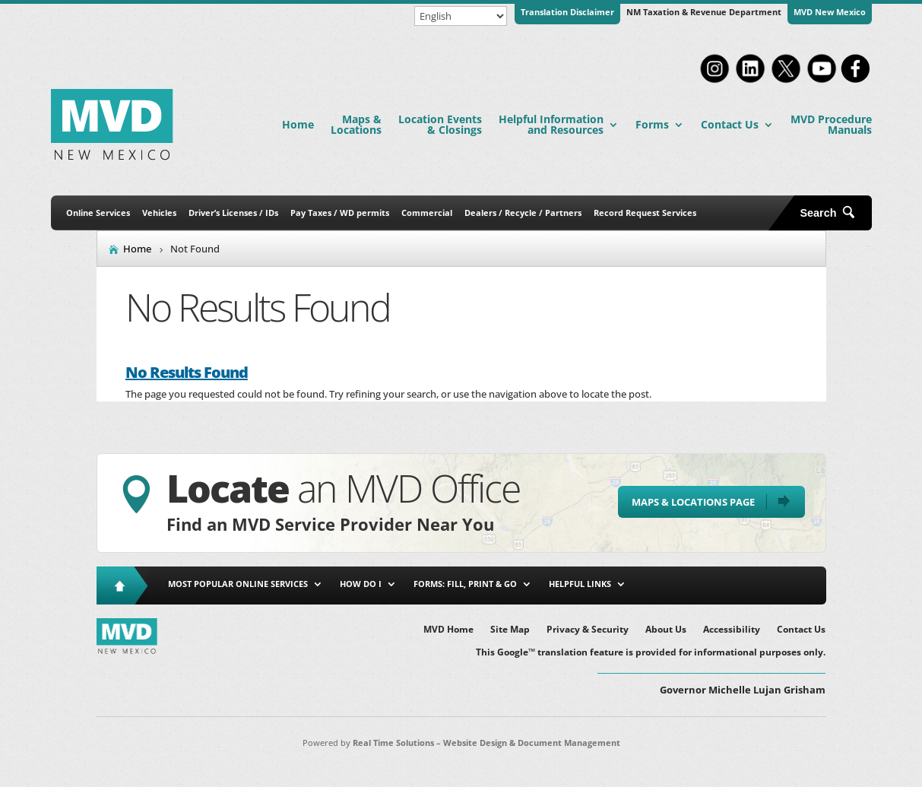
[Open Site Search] (833, 212)
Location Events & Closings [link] (440, 124)
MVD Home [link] (448, 630)
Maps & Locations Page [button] (693, 502)
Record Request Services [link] (645, 212)
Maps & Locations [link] (356, 124)
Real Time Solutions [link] (393, 742)
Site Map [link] (510, 630)
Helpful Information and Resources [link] (551, 124)
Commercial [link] (426, 212)
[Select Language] (460, 16)
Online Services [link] (98, 212)
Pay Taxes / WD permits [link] (339, 212)
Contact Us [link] (730, 124)
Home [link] (298, 124)
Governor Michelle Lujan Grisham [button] (742, 690)
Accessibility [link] (731, 630)
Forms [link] (652, 124)
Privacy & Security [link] (588, 630)
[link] (714, 81)
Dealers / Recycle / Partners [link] (522, 212)
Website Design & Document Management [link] (531, 742)
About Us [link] (665, 630)
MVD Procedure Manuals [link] (831, 124)
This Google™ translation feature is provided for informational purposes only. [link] (650, 652)
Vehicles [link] (159, 212)
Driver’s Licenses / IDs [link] (233, 212)
